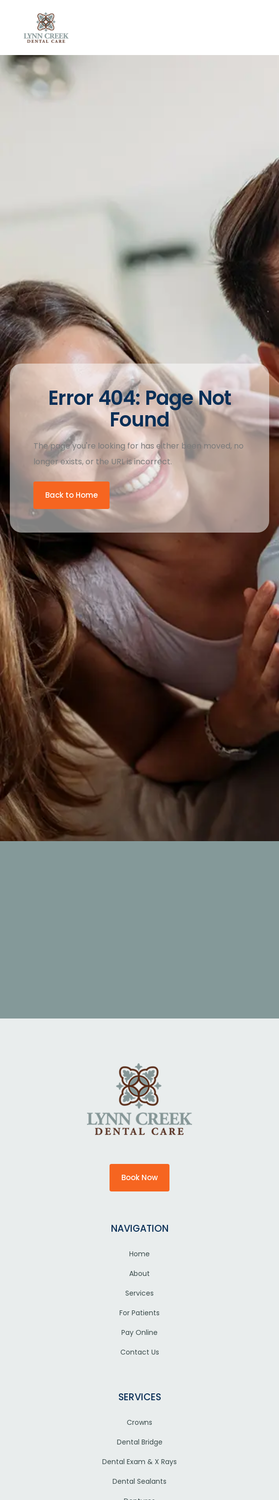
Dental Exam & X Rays (139, 1462)
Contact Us (139, 1352)
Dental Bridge (140, 1442)
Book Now (139, 1177)
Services (139, 1293)
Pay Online (139, 1332)
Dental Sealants (139, 1481)
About (139, 1273)
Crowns (139, 1422)
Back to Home (71, 495)
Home (139, 1254)
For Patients (139, 1313)
